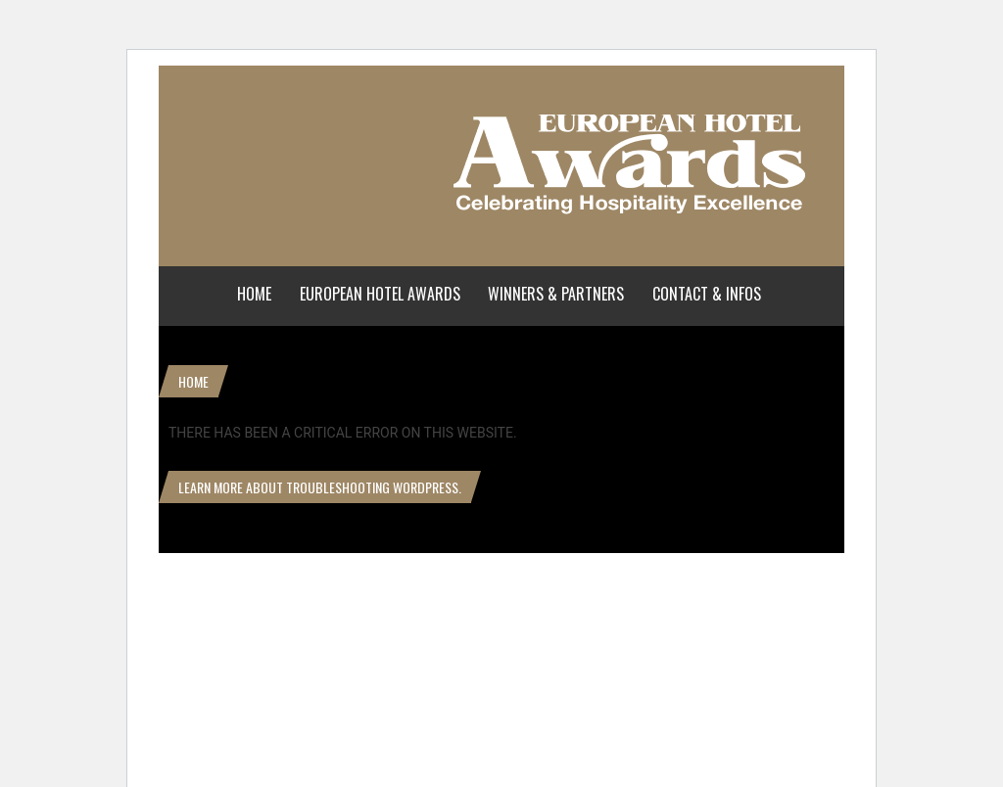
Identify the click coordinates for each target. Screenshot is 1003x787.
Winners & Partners (556, 293)
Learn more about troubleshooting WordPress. (319, 487)
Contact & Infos (706, 293)
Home (254, 293)
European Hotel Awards (380, 293)
